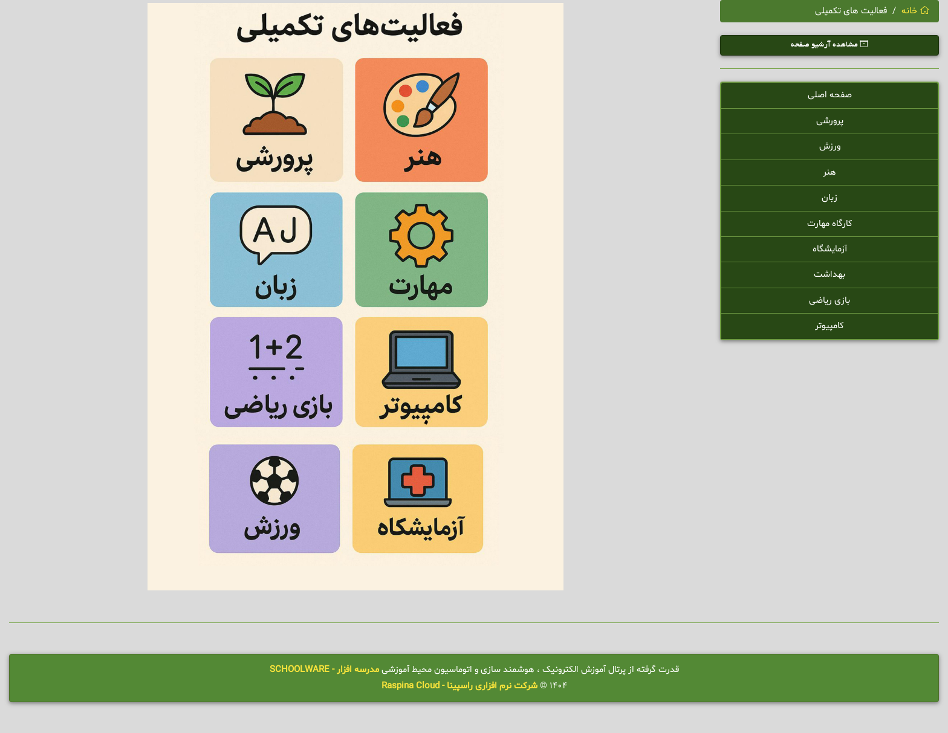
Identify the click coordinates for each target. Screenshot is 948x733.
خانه (915, 11)
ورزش (829, 146)
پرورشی (829, 121)
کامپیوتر (829, 326)
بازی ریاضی (829, 300)
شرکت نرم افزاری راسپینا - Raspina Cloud (459, 686)
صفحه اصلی (830, 95)
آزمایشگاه (830, 249)
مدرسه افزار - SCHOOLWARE (324, 670)
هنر (829, 172)
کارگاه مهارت (829, 224)
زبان (829, 198)
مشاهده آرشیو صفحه (829, 44)
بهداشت (829, 274)
